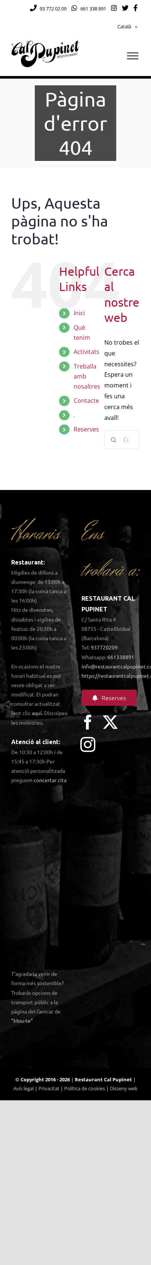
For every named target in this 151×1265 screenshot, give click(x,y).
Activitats (86, 352)
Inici (79, 313)
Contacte (86, 400)
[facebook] (87, 722)
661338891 (120, 657)
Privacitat (48, 1088)
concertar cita (50, 780)
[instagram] (87, 744)
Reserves (86, 429)
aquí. (37, 712)
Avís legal (23, 1088)
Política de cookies (84, 1088)
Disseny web (124, 1088)
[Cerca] (113, 439)
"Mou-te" (22, 1020)
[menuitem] (127, 27)
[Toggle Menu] (133, 56)
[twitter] (110, 722)
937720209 (104, 647)
